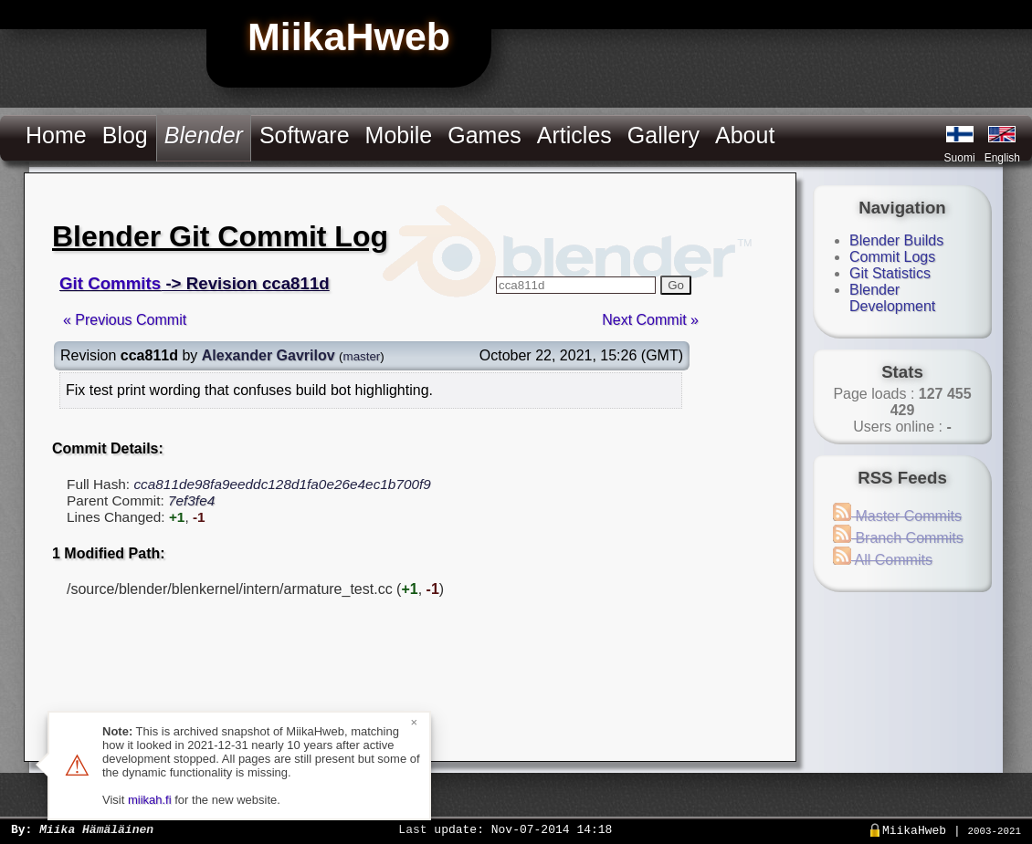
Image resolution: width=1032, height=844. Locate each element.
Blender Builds (896, 240)
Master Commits (897, 516)
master (362, 356)
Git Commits (110, 283)
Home (56, 135)
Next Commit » (650, 320)
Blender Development (892, 298)
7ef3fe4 (191, 500)
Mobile (399, 135)
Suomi (959, 157)
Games (484, 135)
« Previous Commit (124, 320)
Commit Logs (892, 257)
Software (304, 135)
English (1002, 157)
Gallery (663, 135)
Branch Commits (898, 538)
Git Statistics (890, 273)
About (744, 135)
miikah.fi (150, 800)
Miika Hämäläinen (96, 828)
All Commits (882, 560)
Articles (574, 135)
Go (676, 285)
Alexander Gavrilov (268, 355)
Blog (125, 135)
